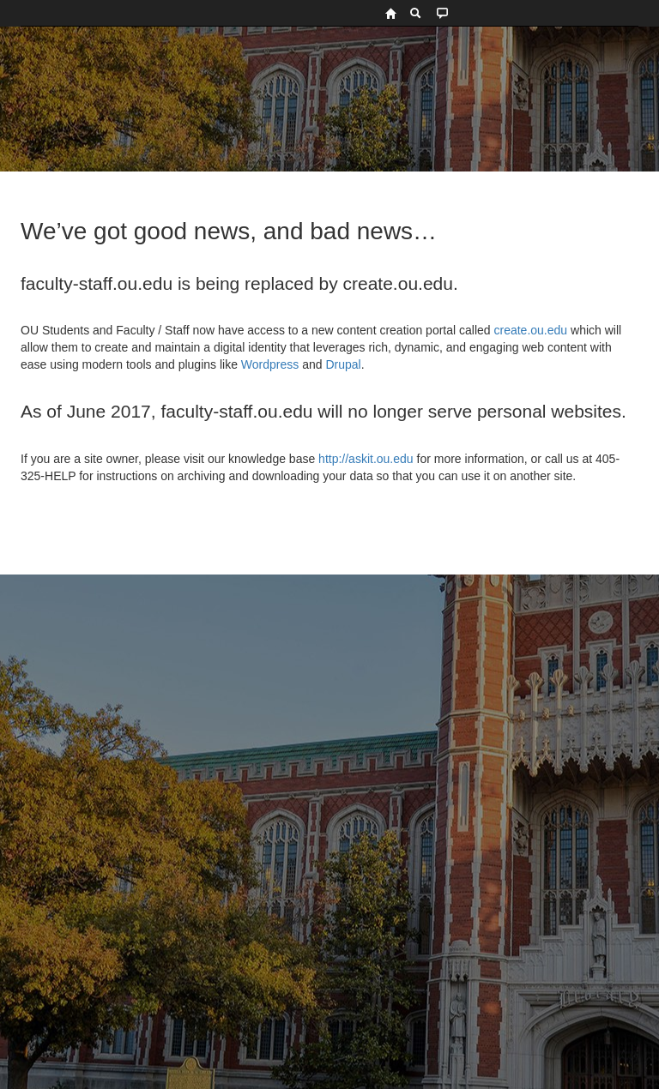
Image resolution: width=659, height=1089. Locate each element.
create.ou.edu (529, 330)
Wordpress (270, 364)
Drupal (342, 364)
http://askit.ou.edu (366, 459)
